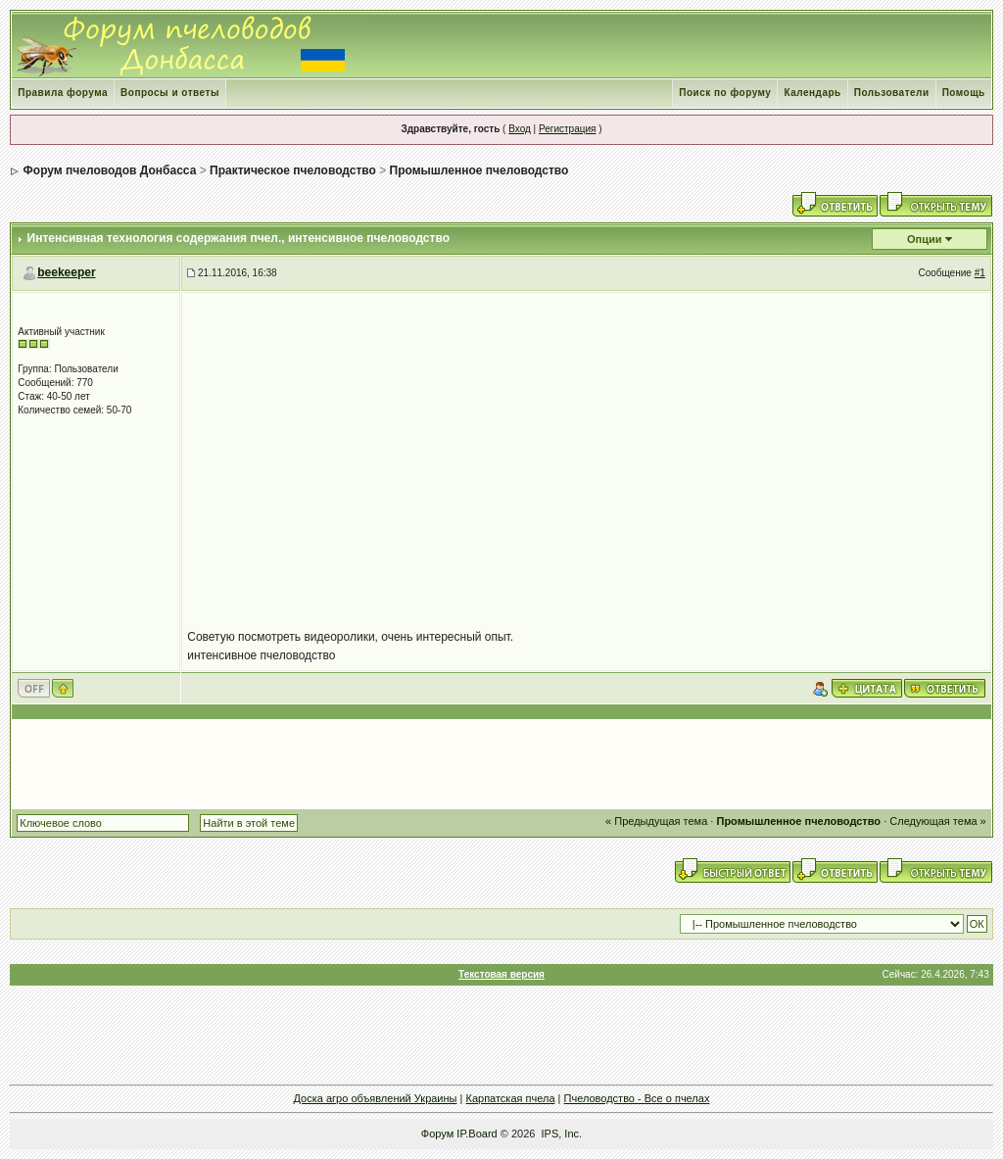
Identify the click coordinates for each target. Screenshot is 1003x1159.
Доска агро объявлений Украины (375, 1098)
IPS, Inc (561, 1133)
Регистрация (567, 128)
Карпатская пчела (509, 1098)
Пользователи (892, 92)
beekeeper (66, 272)
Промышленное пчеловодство (479, 170)
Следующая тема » (937, 821)
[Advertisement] (501, 764)
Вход (519, 128)
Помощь (963, 92)
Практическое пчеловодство (293, 170)
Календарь (812, 92)
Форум (437, 1133)
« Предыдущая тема (656, 821)
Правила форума (63, 92)
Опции (924, 239)
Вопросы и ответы (169, 92)
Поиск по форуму (725, 92)
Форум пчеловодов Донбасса (110, 170)
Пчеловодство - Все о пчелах (637, 1098)
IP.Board (476, 1133)
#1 (980, 272)
